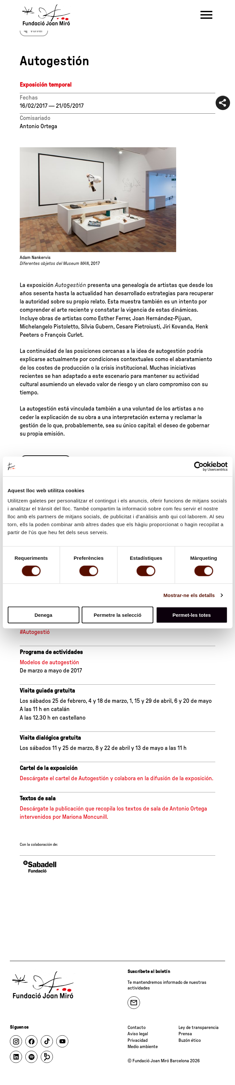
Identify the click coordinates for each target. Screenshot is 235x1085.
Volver (36, 31)
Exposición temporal (46, 85)
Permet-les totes (192, 615)
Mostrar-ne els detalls (189, 595)
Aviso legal (138, 1034)
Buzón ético (189, 1040)
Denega (43, 615)
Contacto (137, 1027)
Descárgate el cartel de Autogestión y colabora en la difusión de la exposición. (116, 779)
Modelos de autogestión (49, 663)
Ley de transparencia (198, 1027)
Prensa (185, 1034)
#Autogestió (35, 632)
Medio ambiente (143, 1046)
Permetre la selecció (117, 615)
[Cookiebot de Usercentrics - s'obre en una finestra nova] (198, 466)
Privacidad (138, 1040)
